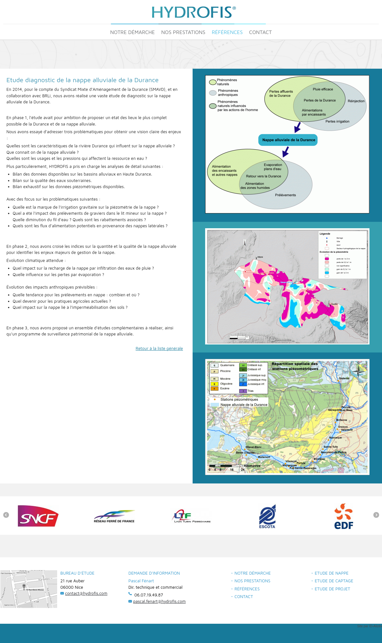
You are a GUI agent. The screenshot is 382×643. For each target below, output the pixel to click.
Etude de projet (332, 588)
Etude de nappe (332, 573)
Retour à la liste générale (159, 348)
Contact (260, 32)
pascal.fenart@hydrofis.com (159, 601)
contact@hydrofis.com (86, 593)
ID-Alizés (375, 626)
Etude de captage (334, 580)
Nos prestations (183, 32)
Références (227, 32)
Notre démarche (132, 32)
